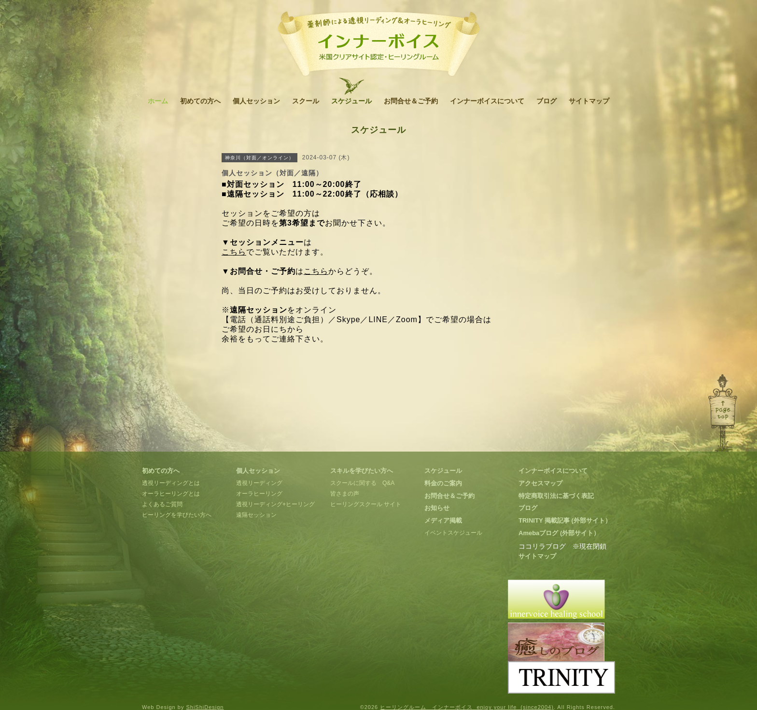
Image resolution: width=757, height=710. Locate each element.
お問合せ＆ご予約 (411, 101)
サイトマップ (589, 101)
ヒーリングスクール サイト (365, 504)
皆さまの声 (344, 493)
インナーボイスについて (487, 101)
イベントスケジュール (453, 532)
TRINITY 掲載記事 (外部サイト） (565, 520)
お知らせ (436, 507)
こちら (234, 252)
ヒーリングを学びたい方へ (176, 514)
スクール (305, 101)
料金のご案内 (443, 483)
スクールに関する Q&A (362, 483)
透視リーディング (259, 483)
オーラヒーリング (259, 493)
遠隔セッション (256, 514)
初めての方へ (200, 101)
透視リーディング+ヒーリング (275, 504)
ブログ (546, 101)
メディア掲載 (443, 520)
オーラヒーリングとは (171, 493)
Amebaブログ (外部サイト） (559, 533)
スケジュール (351, 101)
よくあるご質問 (162, 504)
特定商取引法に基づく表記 (556, 495)
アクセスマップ (540, 483)
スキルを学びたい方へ (361, 470)
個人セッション (256, 101)
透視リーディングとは (171, 483)
